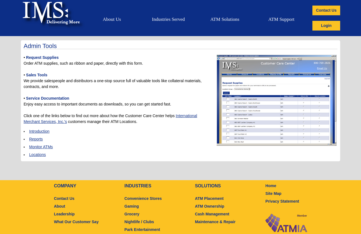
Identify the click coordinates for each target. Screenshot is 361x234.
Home (270, 185)
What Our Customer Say (76, 222)
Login (326, 25)
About (59, 206)
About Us (112, 19)
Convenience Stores (143, 198)
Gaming (131, 206)
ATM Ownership (209, 206)
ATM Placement (209, 198)
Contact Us (326, 10)
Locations (37, 154)
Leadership (64, 214)
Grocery (131, 214)
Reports (36, 139)
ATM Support (281, 19)
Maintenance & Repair (215, 222)
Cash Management (212, 214)
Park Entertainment (142, 229)
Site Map (273, 193)
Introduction (39, 131)
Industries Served (168, 19)
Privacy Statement (282, 201)
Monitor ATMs (41, 147)
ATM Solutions (224, 19)
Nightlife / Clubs (139, 222)
